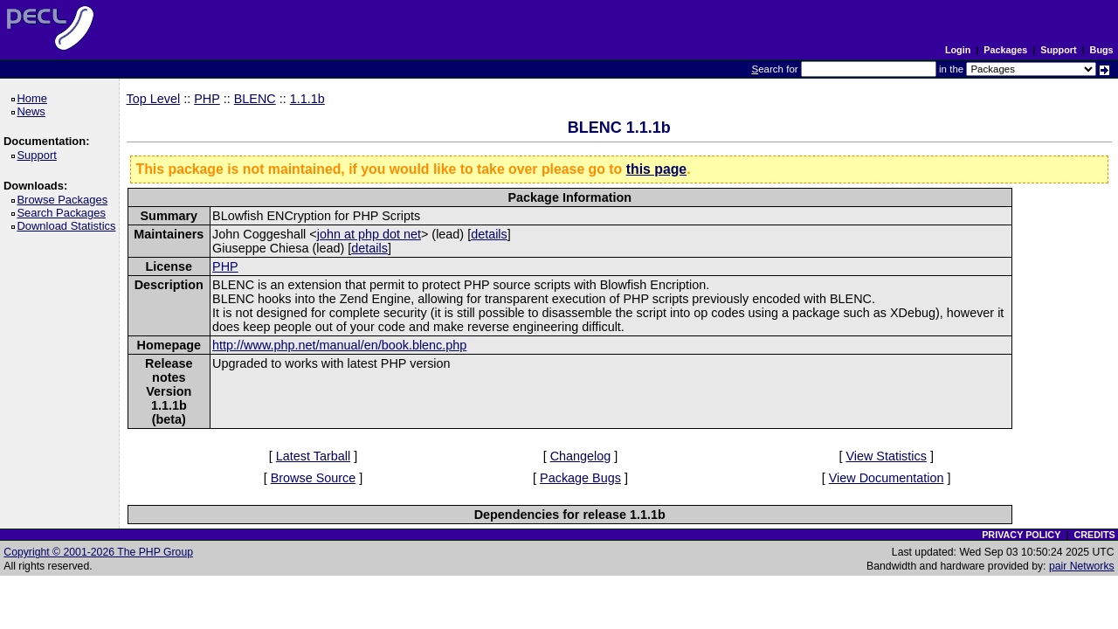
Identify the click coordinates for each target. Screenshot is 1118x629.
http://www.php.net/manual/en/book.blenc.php (339, 345)
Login (957, 50)
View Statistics (886, 456)
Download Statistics (69, 225)
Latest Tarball (313, 456)
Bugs (1102, 50)
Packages (1005, 50)
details (489, 234)
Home (34, 98)
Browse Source (313, 478)
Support (1058, 50)
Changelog (580, 456)
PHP (207, 99)
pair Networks (1082, 566)
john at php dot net (369, 234)
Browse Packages (65, 199)
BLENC (255, 99)
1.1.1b (307, 99)
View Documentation (886, 478)
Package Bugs (580, 478)
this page (656, 169)
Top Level (154, 99)
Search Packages (64, 212)
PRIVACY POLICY (1021, 534)
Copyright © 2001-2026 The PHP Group (98, 552)
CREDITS (1094, 534)
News (33, 111)
